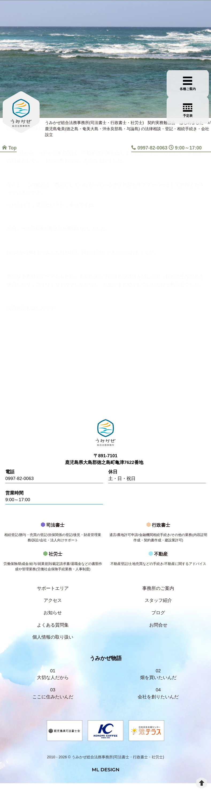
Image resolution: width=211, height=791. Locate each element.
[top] (201, 783)
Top (9, 148)
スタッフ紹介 (158, 605)
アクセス (52, 605)
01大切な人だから (53, 681)
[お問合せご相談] (196, 82)
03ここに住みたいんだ (52, 701)
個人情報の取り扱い (52, 643)
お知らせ (52, 618)
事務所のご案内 (158, 593)
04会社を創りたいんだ (158, 701)
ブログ (158, 618)
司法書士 (53, 537)
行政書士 (158, 537)
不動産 (158, 567)
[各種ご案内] (196, 55)
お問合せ (158, 630)
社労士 (53, 567)
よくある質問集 (53, 630)
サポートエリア (53, 593)
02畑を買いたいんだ (158, 681)
